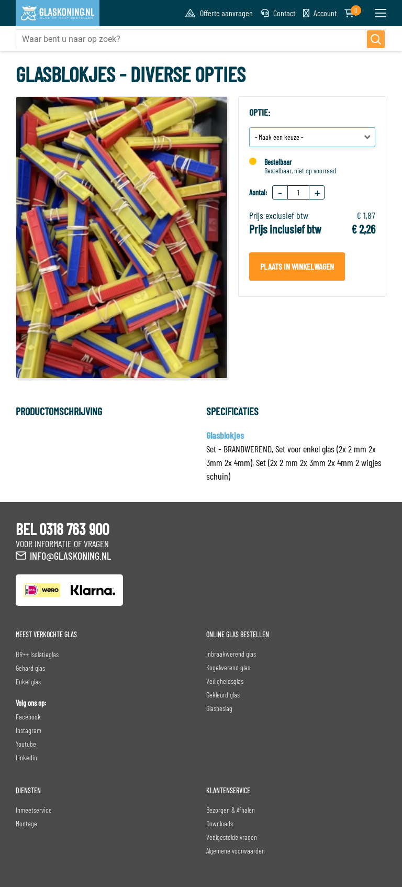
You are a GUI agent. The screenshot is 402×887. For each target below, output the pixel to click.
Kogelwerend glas (228, 667)
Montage (26, 823)
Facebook (28, 716)
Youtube (26, 743)
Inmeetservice (34, 809)
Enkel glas (28, 681)
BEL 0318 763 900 (62, 529)
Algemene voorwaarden (235, 850)
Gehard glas (30, 667)
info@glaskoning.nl (70, 555)
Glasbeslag (219, 708)
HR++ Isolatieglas (37, 654)
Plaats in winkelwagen (297, 266)
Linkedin (26, 757)
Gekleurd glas (223, 694)
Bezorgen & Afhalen (230, 809)
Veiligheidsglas (224, 681)
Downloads (219, 823)
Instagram (28, 730)
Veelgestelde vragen (231, 837)
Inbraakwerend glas (231, 653)
